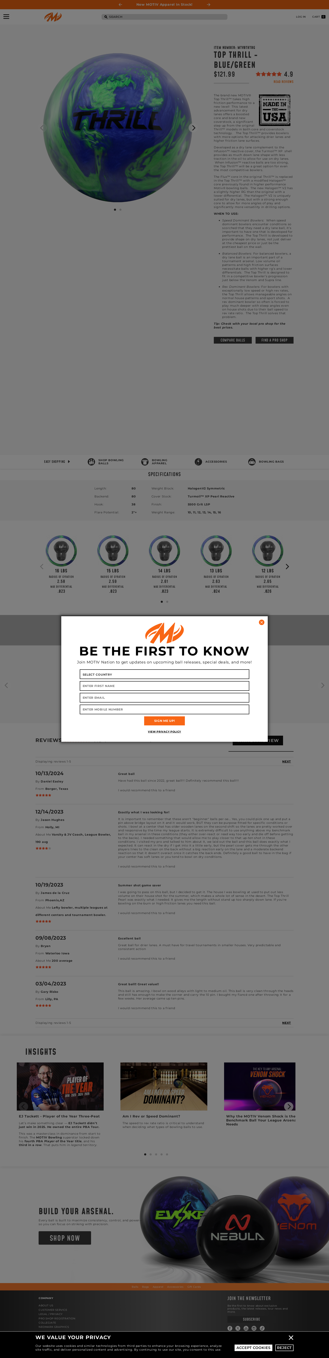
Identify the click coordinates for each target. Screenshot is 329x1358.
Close (291, 1337)
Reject (284, 1348)
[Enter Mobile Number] (164, 709)
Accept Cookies (253, 1348)
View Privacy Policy (164, 731)
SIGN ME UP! (164, 721)
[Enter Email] (164, 698)
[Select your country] (164, 674)
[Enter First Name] (164, 686)
